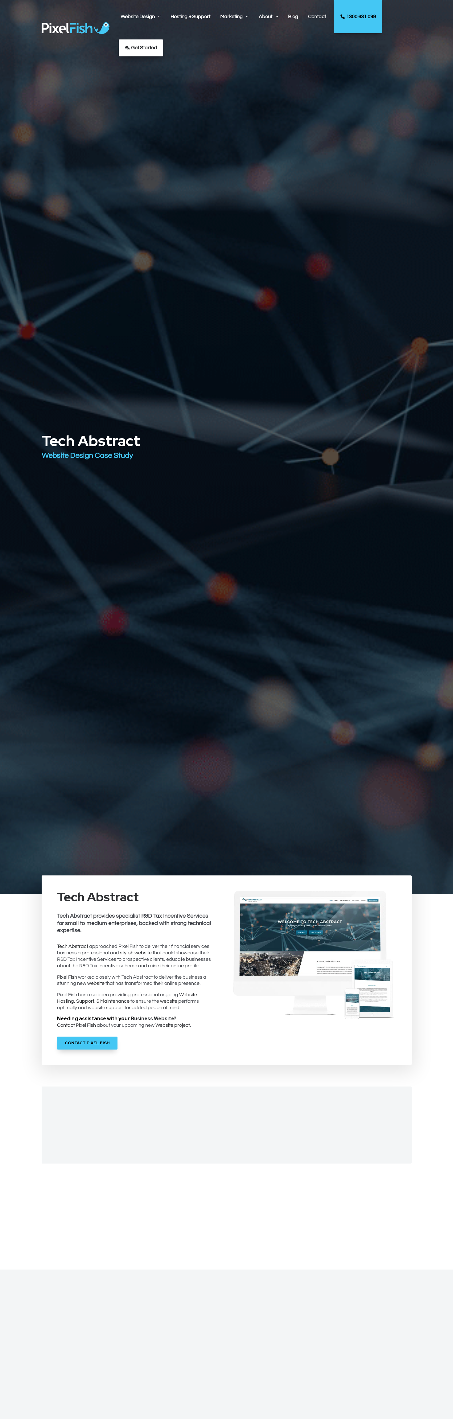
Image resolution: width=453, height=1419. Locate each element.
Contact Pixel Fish (77, 1025)
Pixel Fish (68, 977)
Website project (173, 1025)
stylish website (136, 952)
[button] (141, 16)
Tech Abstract (73, 946)
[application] (158, 16)
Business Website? (154, 1018)
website (96, 983)
